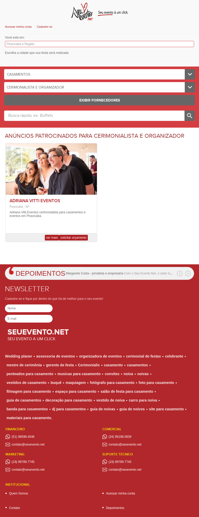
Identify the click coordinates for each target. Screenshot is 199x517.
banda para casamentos (27, 409)
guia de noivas (102, 409)
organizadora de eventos (100, 356)
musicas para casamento (79, 374)
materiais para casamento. (29, 418)
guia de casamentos (23, 400)
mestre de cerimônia (24, 365)
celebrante (174, 356)
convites (112, 374)
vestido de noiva (110, 400)
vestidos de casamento (26, 383)
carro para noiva (143, 400)
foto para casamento (156, 383)
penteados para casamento (29, 374)
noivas (143, 374)
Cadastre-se (44, 26)
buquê (56, 383)
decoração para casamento (68, 400)
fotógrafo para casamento (112, 383)
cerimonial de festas (143, 356)
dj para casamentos (69, 409)
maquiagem (76, 383)
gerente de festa (60, 365)
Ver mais (52, 237)
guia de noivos (132, 409)
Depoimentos (40, 273)
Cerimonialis (89, 365)
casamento (113, 365)
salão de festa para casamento (127, 391)
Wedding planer (18, 356)
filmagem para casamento (28, 391)
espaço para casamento (75, 391)
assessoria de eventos (55, 356)
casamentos (137, 365)
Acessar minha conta (18, 26)
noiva (128, 374)
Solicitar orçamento (73, 237)
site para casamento (166, 409)
